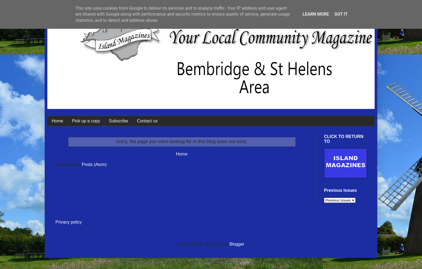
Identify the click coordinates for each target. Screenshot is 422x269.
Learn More (316, 14)
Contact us (147, 121)
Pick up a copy (86, 121)
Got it (340, 14)
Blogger (236, 244)
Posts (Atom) (94, 164)
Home (57, 121)
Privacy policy (68, 222)
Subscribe (118, 121)
